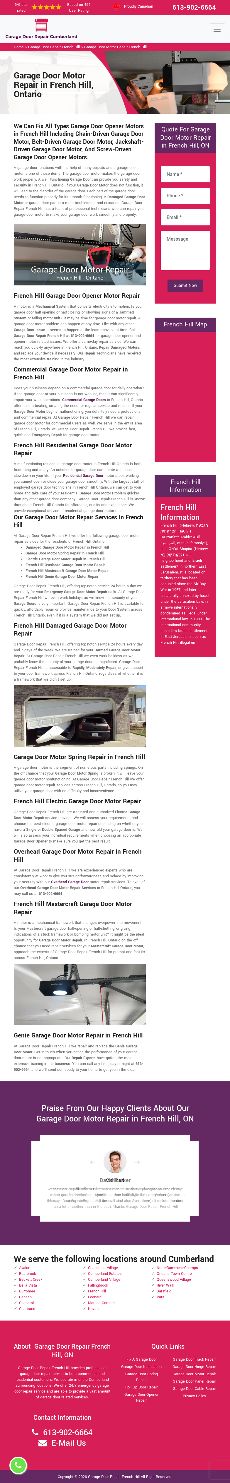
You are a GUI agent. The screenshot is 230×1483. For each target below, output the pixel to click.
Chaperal (26, 1303)
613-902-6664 (194, 7)
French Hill (97, 1291)
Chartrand (27, 1308)
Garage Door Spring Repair (141, 1377)
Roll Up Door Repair (141, 1387)
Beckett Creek (30, 1279)
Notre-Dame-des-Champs (177, 1267)
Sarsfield (164, 1291)
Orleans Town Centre (174, 1273)
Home (19, 47)
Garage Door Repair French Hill (54, 47)
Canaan (25, 1297)
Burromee (27, 1291)
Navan (93, 1308)
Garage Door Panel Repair (194, 1381)
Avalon (24, 1267)
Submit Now (185, 285)
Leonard (95, 1297)
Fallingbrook (98, 1285)
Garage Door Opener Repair (141, 1397)
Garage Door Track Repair (194, 1359)
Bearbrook (27, 1273)
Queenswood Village (174, 1279)
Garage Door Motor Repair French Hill (115, 47)
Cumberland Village (104, 1279)
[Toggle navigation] (217, 29)
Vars (160, 1297)
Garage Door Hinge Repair (194, 1366)
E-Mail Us (68, 1443)
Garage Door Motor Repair (194, 1374)
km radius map (185, 396)
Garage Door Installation (141, 1366)
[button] (97, 1162)
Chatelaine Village (103, 1267)
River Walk (165, 1285)
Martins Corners (101, 1303)
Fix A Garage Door (141, 1359)
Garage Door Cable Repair (194, 1388)
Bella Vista (28, 1285)
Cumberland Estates (105, 1273)
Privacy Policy (194, 1396)
